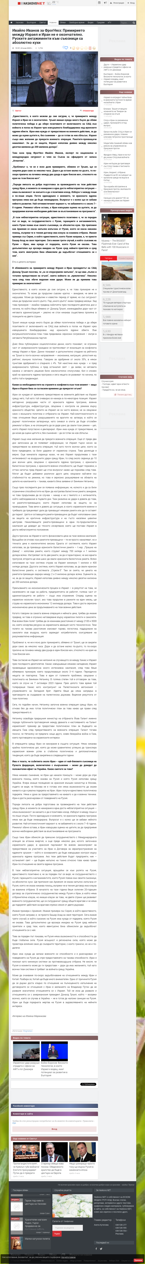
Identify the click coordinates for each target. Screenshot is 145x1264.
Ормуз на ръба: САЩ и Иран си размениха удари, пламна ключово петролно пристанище (118, 134)
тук (14, 1123)
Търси (57, 1234)
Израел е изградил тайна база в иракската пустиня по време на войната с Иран (118, 100)
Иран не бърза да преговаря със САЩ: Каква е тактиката (117, 164)
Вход (54, 1129)
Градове (101, 22)
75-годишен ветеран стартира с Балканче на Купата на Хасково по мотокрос (117, 306)
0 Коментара (88, 110)
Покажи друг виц (123, 394)
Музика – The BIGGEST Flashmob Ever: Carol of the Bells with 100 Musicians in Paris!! (115, 245)
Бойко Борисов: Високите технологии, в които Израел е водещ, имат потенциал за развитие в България (54, 1069)
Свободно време (76, 22)
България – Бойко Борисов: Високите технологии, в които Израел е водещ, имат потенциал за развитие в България (117, 79)
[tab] (108, 259)
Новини (52, 22)
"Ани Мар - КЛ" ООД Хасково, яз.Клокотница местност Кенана (37, 1199)
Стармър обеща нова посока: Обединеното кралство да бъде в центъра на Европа (80, 1168)
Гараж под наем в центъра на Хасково (35, 1217)
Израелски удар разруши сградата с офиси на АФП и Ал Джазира (26, 1066)
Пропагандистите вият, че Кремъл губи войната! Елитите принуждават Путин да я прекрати (54, 1168)
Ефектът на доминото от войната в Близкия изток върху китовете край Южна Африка (26, 1168)
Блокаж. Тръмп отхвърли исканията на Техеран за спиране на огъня (115, 111)
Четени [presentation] (108, 258)
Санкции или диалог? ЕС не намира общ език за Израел (116, 199)
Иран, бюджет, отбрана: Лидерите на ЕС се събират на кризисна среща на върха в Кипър (117, 176)
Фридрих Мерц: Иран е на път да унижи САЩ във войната (117, 156)
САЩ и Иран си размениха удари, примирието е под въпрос (116, 123)
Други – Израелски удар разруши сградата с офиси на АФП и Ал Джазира (117, 67)
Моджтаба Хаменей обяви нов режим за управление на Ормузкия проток (118, 146)
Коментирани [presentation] (126, 258)
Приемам (138, 1260)
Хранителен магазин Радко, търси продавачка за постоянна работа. (36, 1239)
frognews (27, 1030)
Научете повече (68, 1257)
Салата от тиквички (62, 1221)
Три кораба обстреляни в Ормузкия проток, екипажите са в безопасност (117, 189)
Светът (18, 110)
